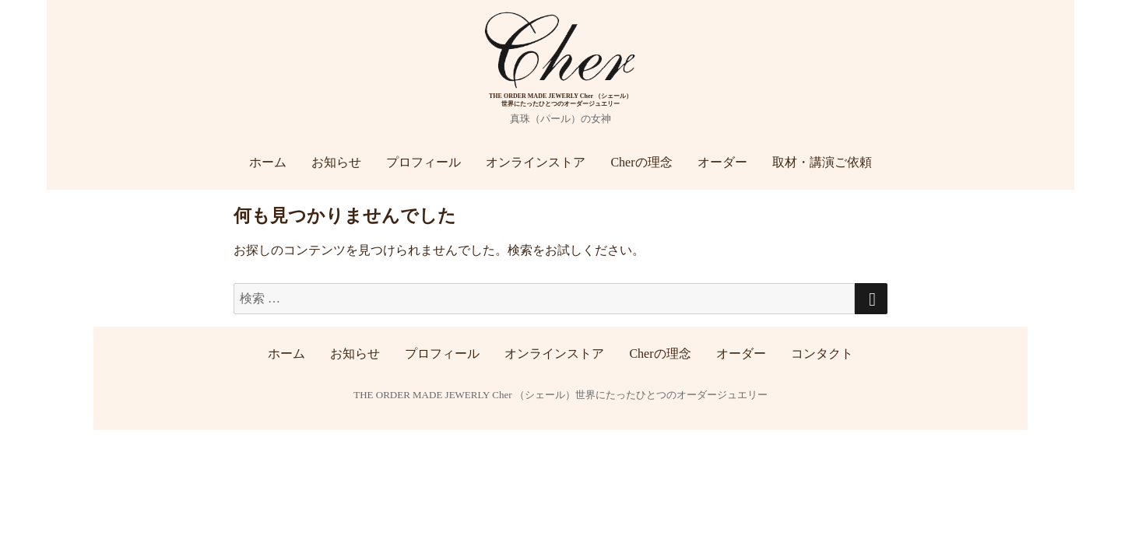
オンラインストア (535, 162)
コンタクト (822, 353)
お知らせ (336, 162)
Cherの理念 (641, 162)
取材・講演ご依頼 (822, 162)
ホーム (267, 162)
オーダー (722, 162)
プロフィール (423, 162)
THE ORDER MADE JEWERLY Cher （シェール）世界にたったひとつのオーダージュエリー (560, 395)
